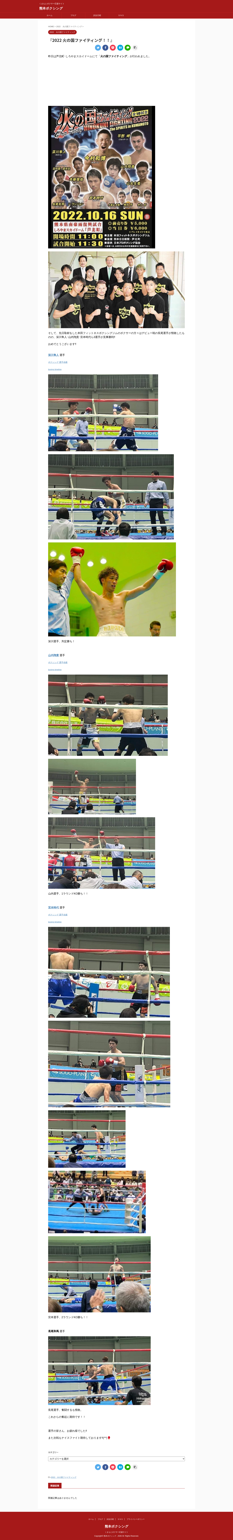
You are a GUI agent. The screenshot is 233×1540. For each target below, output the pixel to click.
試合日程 (97, 15)
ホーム (49, 15)
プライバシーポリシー (136, 1519)
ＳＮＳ (121, 15)
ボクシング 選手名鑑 (57, 362)
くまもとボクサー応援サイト (116, 1532)
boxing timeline (55, 369)
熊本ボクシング (51, 8)
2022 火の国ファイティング (63, 1477)
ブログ (73, 15)
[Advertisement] (116, 82)
